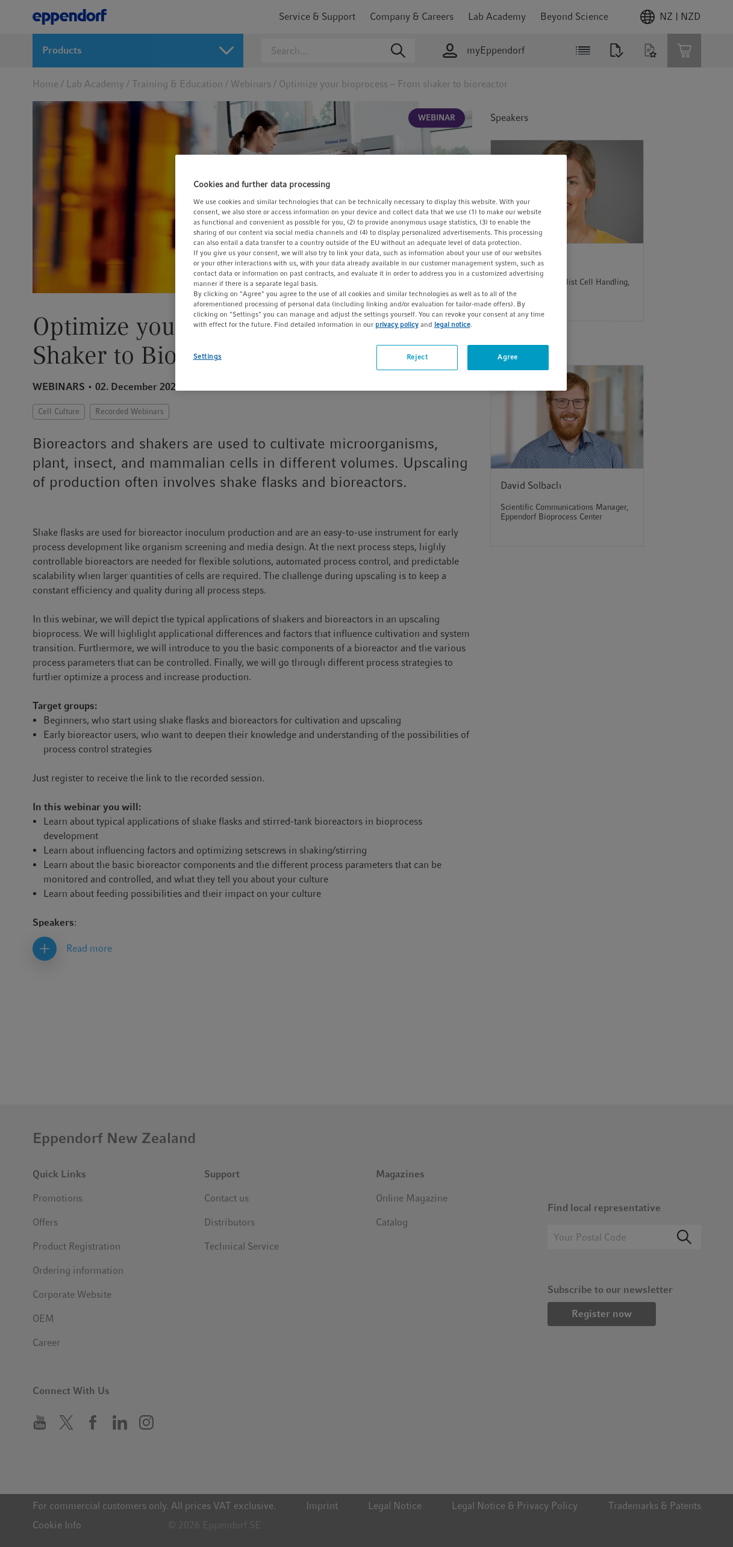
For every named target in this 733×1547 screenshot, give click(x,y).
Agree (508, 357)
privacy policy (397, 324)
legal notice (452, 324)
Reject (417, 357)
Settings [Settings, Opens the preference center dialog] (207, 356)
